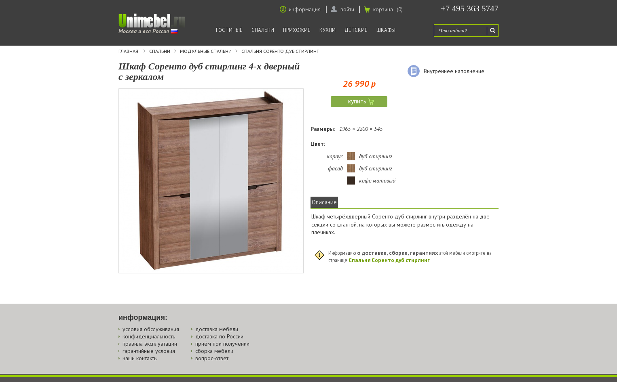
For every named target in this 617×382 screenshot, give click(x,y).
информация (305, 9)
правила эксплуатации (150, 343)
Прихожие (297, 30)
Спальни (262, 30)
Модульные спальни (206, 51)
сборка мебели (214, 351)
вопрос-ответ (211, 358)
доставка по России (219, 336)
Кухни (327, 30)
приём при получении (222, 343)
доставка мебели (216, 329)
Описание (324, 202)
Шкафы (385, 30)
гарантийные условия (149, 351)
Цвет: (318, 143)
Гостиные (229, 30)
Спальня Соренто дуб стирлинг (280, 51)
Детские (356, 30)
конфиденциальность (149, 336)
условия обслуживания (151, 329)
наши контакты (140, 358)
